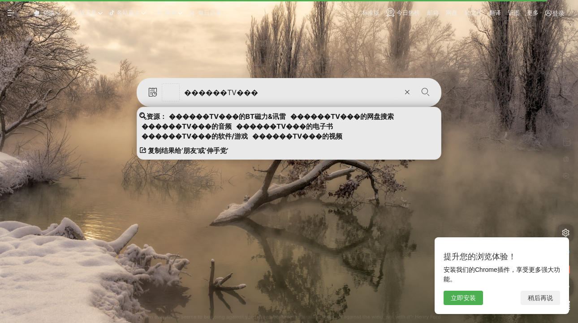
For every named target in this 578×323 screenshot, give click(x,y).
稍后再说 (540, 297)
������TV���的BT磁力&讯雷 (227, 117)
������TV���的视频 (297, 136)
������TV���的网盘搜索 (342, 117)
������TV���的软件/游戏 (195, 136)
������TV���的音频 (187, 126)
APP (74, 317)
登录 (555, 13)
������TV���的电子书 (284, 126)
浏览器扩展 (47, 317)
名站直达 (124, 12)
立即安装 (463, 297)
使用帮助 (15, 317)
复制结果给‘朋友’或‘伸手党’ (183, 151)
